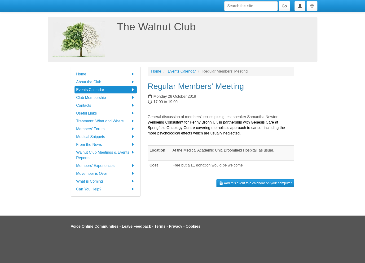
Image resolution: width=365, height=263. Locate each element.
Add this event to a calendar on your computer (255, 183)
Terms (160, 226)
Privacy (175, 226)
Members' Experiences (105, 165)
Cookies (193, 226)
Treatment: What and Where (105, 121)
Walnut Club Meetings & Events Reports (105, 155)
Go (284, 6)
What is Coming (105, 181)
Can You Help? (105, 189)
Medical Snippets (105, 136)
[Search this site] (251, 6)
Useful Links (105, 113)
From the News (105, 144)
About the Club (105, 82)
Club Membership (105, 97)
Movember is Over (105, 173)
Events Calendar (105, 89)
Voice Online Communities (95, 226)
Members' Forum (105, 129)
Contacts (105, 105)
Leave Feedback (136, 226)
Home (105, 74)
